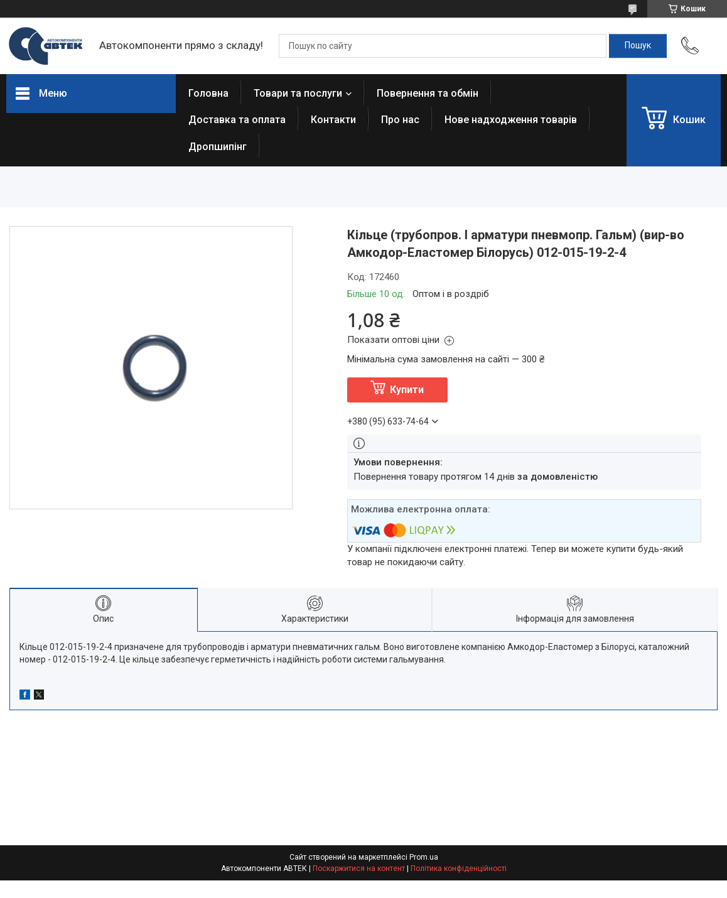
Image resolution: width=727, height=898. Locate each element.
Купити (407, 390)
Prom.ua (423, 857)
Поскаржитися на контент (359, 868)
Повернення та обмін (427, 93)
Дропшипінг (217, 147)
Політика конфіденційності (459, 868)
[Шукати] (638, 46)
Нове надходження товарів (510, 120)
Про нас (400, 120)
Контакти (333, 120)
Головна (208, 93)
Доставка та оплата (237, 120)
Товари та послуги (298, 93)
